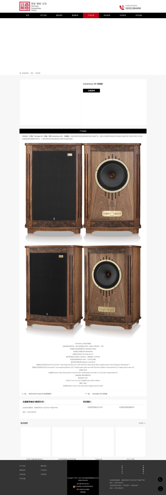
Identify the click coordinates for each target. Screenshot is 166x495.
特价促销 (107, 15)
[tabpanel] (83, 44)
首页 (27, 15)
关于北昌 (43, 15)
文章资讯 (123, 15)
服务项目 (59, 15)
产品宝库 (91, 15)
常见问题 (139, 15)
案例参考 (75, 15)
